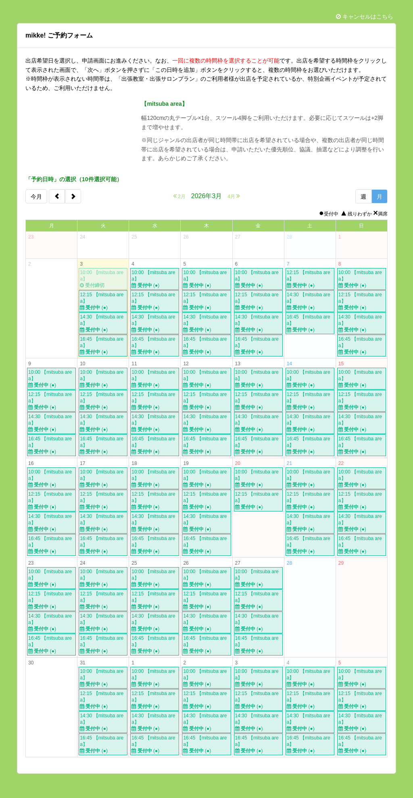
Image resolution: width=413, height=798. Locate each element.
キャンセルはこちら (364, 16)
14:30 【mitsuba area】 (103, 323)
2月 (179, 196)
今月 (36, 196)
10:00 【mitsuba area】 (103, 279)
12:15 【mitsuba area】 (103, 301)
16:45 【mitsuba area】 (103, 345)
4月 (233, 196)
